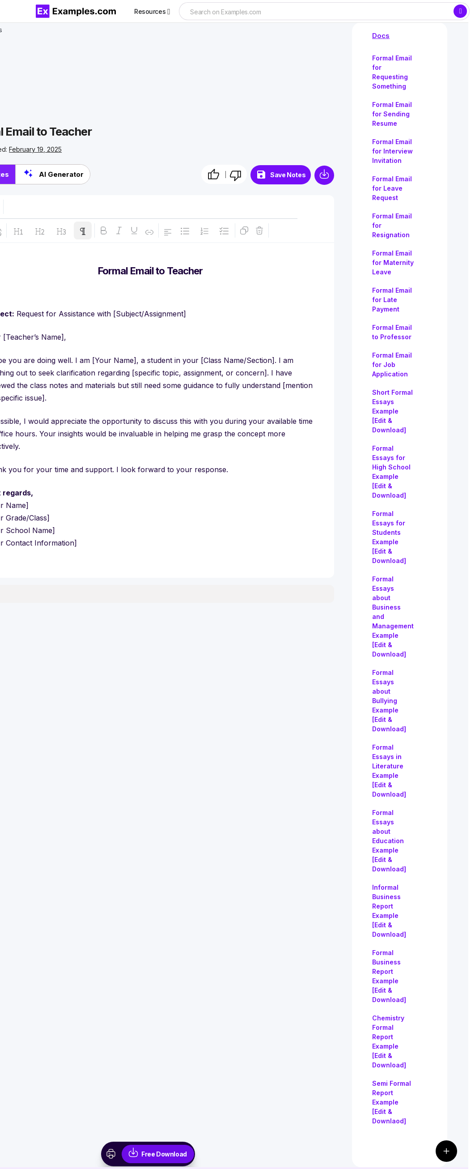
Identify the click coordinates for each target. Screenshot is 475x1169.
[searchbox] (315, 12)
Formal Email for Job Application (392, 364)
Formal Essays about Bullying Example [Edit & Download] (389, 701)
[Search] (460, 11)
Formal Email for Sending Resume (392, 114)
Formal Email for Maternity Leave (393, 262)
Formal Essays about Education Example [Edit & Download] (389, 841)
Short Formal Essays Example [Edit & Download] (392, 411)
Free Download (164, 1154)
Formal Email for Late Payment (392, 299)
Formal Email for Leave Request (392, 188)
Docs (381, 35)
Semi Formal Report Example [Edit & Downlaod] (391, 1102)
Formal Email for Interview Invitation (392, 151)
